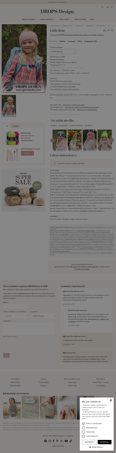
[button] (96, 447)
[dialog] (97, 424)
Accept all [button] (104, 442)
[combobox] (111, 400)
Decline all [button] (89, 442)
